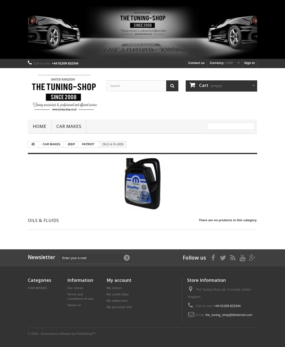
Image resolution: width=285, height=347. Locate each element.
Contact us (196, 63)
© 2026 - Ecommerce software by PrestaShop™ (62, 334)
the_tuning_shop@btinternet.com (228, 315)
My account (119, 280)
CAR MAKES (68, 126)
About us (74, 305)
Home (39, 126)
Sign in (249, 63)
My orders (114, 288)
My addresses (117, 301)
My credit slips (118, 294)
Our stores (75, 288)
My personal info (119, 307)
